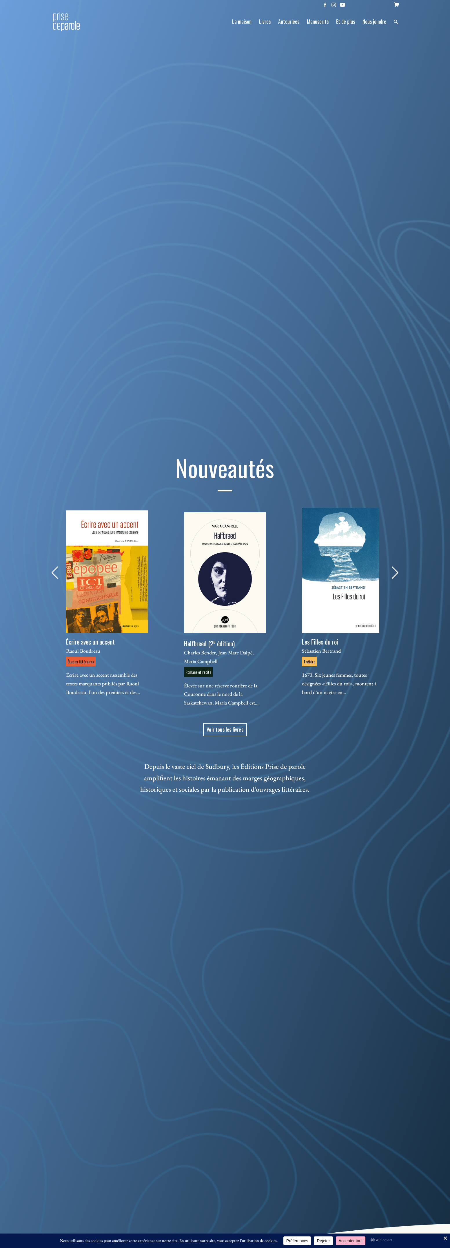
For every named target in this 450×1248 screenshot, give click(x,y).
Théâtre (309, 661)
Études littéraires (81, 661)
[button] (55, 572)
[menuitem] (396, 4)
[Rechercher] (396, 21)
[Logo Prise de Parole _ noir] (73, 21)
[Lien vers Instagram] (333, 4)
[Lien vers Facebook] (325, 4)
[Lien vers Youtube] (342, 4)
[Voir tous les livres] (225, 729)
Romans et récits (198, 672)
